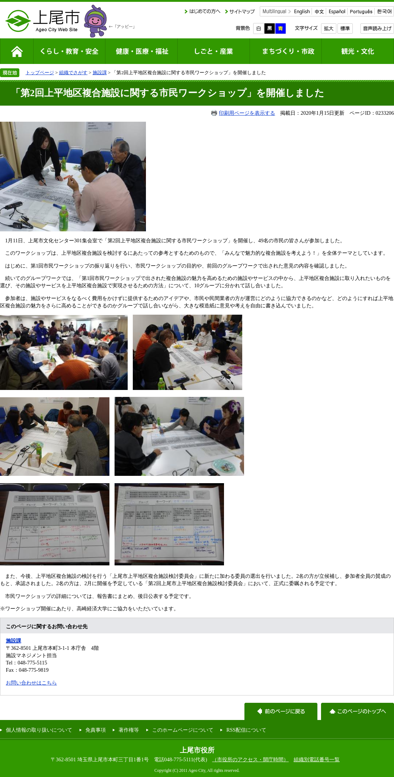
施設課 (100, 72)
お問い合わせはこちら (31, 683)
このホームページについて (182, 730)
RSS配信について (246, 730)
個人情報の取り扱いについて (39, 730)
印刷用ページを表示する (247, 113)
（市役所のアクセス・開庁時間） (250, 759)
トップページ (40, 72)
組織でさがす (73, 72)
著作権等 (129, 730)
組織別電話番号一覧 (317, 759)
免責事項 (95, 730)
